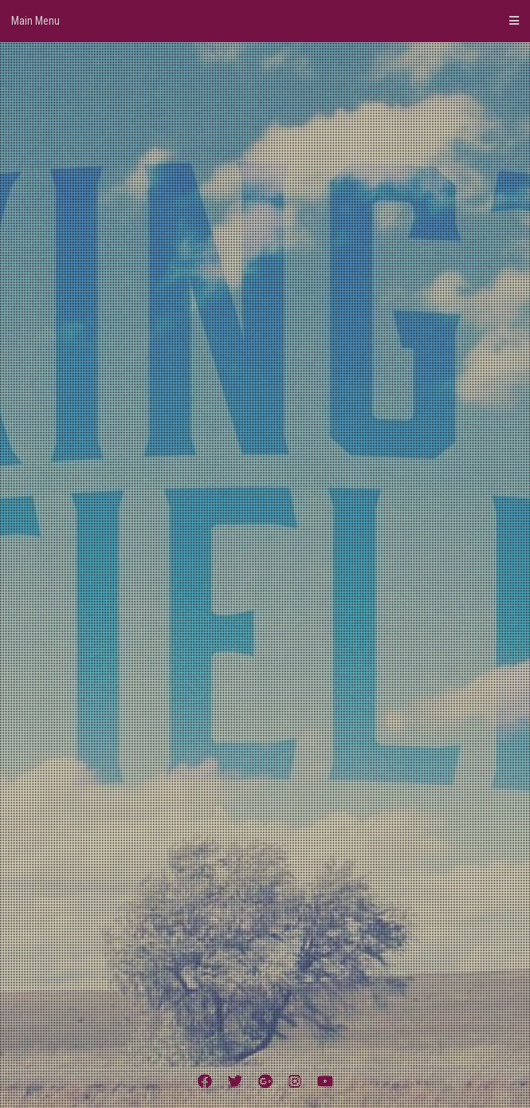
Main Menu (265, 20)
